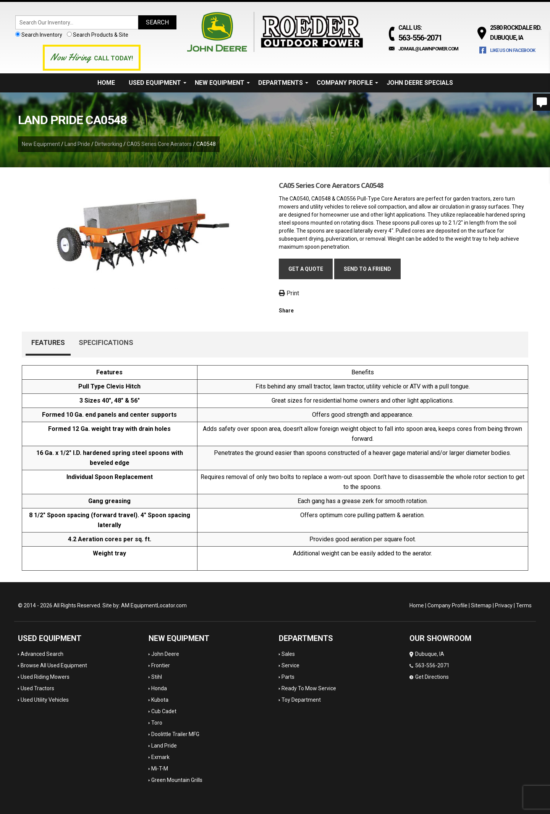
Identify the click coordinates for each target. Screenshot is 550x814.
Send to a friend (367, 269)
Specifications (106, 342)
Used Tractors (37, 688)
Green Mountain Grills (176, 780)
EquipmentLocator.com (159, 605)
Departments (283, 82)
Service (290, 665)
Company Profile (347, 82)
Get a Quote (305, 269)
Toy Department (301, 700)
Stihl (156, 677)
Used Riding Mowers (45, 677)
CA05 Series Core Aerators (159, 144)
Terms (524, 605)
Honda (159, 688)
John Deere (165, 654)
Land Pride (77, 144)
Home (106, 82)
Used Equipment (157, 82)
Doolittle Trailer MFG (175, 734)
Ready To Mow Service (308, 688)
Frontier (160, 665)
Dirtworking (108, 144)
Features (48, 342)
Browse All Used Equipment (54, 665)
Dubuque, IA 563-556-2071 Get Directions (429, 665)
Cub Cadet (163, 711)
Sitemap (481, 605)
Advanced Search (42, 654)
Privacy (504, 605)
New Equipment (222, 82)
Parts (287, 677)
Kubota (159, 700)
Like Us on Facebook (512, 50)
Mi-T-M (159, 768)
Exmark (160, 757)
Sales (288, 654)
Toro (156, 723)
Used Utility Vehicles (45, 700)
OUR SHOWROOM (440, 638)
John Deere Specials (420, 82)
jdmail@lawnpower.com (428, 49)
